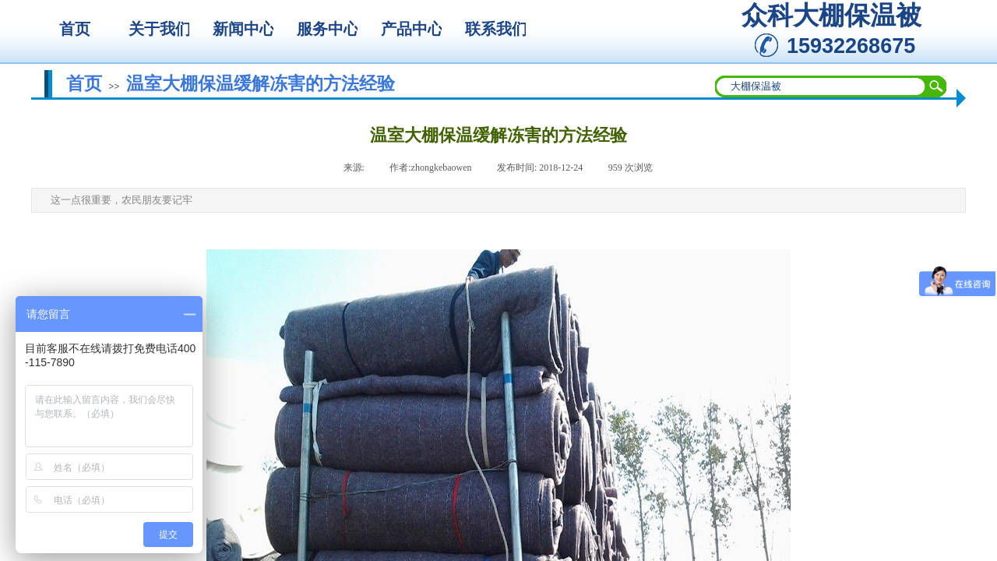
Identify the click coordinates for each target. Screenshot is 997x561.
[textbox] (821, 86)
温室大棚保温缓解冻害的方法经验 (260, 83)
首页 (84, 83)
